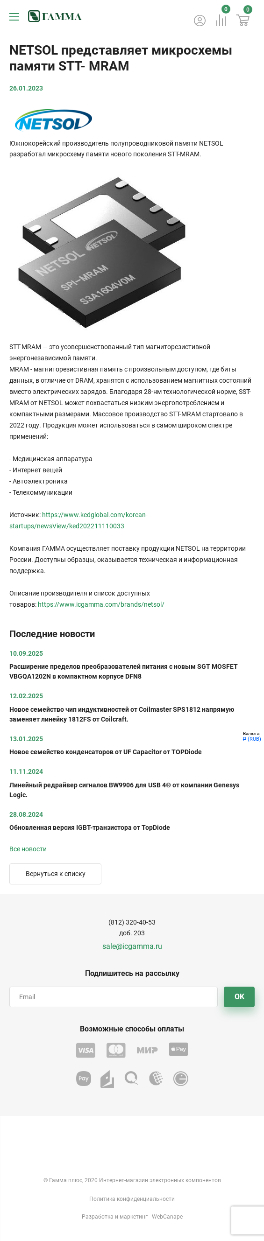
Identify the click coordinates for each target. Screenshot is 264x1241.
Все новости (28, 849)
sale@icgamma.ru (132, 946)
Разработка (98, 1216)
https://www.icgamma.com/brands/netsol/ (101, 604)
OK (239, 996)
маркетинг (134, 1216)
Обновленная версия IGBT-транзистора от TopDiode (89, 827)
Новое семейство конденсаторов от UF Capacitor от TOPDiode (105, 752)
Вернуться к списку (56, 873)
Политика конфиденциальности (132, 1199)
